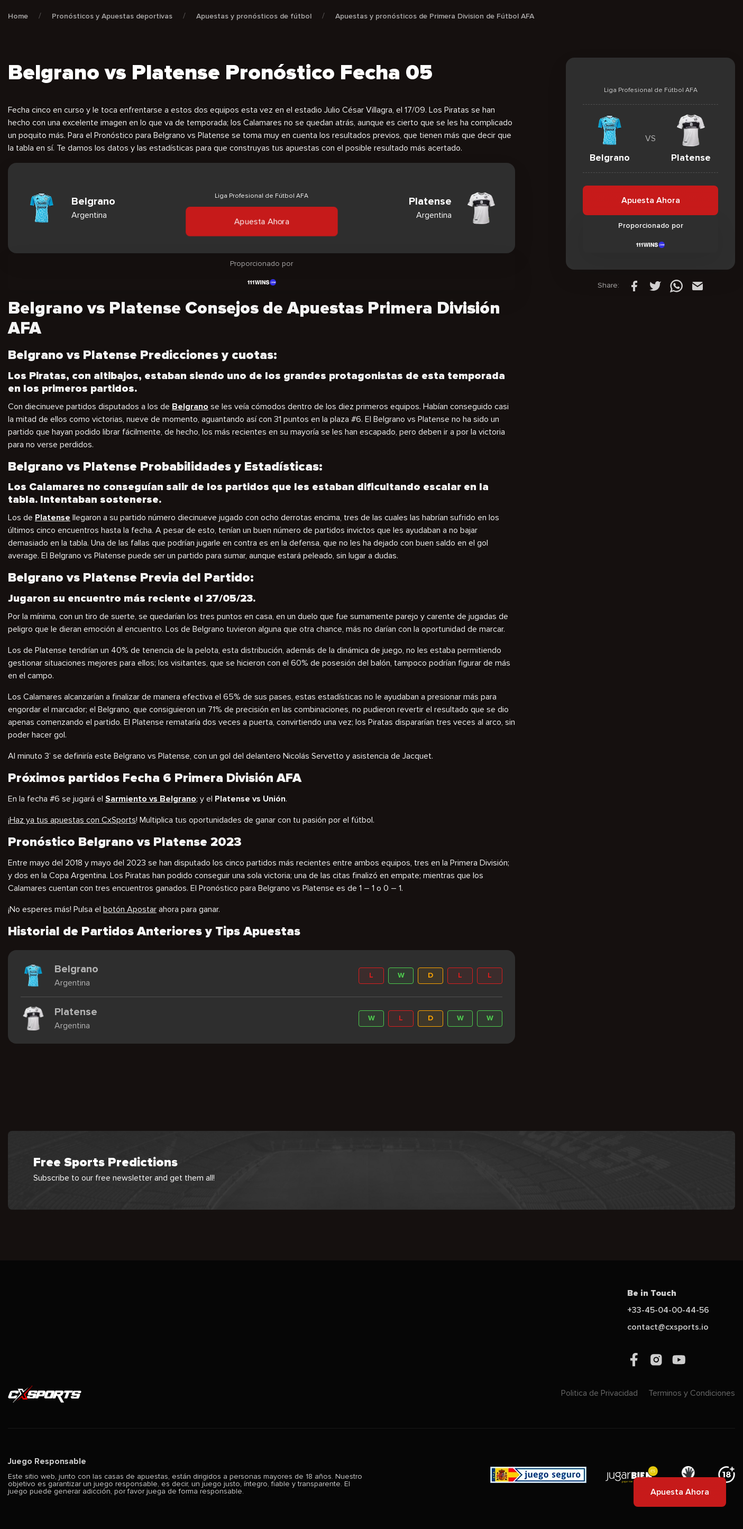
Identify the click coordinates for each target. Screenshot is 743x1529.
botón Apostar (130, 909)
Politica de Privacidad (599, 1393)
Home (18, 16)
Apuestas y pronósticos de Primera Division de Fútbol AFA (434, 16)
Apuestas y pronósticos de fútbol (253, 16)
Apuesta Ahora (261, 221)
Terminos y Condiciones (691, 1393)
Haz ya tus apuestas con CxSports (73, 820)
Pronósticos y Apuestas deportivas (112, 16)
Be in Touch (651, 1293)
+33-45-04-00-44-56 (668, 1310)
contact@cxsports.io (668, 1327)
